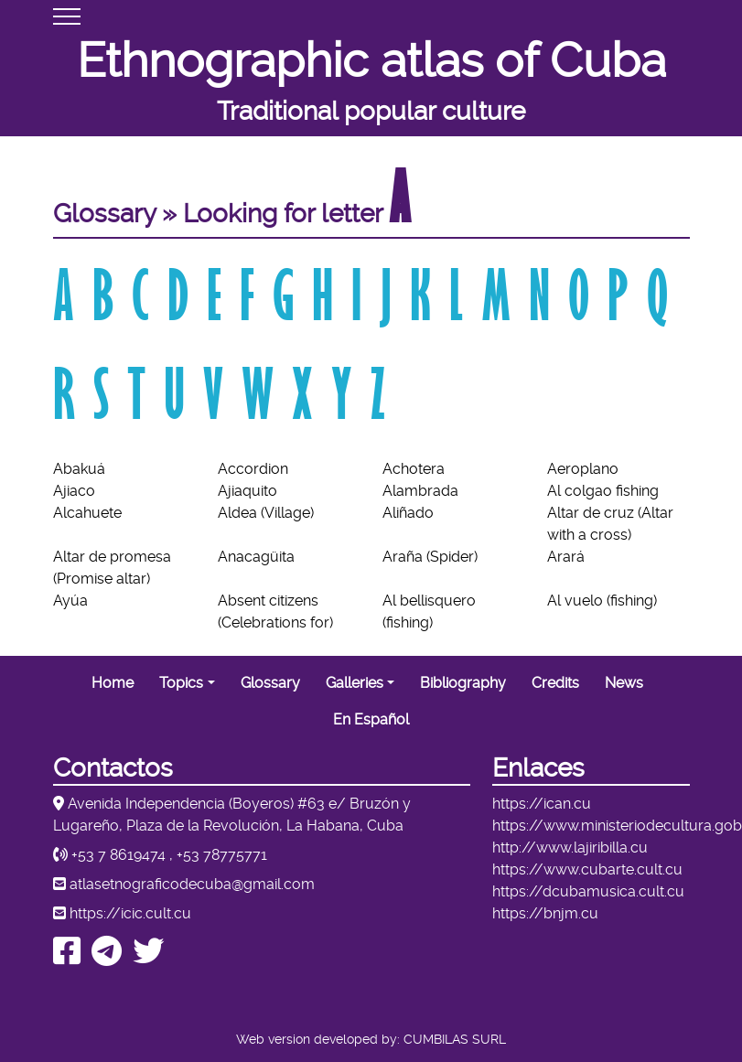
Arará (566, 556)
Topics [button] (181, 683)
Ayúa (70, 600)
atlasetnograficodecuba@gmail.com (192, 884)
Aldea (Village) (266, 512)
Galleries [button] (354, 683)
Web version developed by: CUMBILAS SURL (371, 1039)
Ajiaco (74, 490)
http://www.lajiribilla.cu (570, 847)
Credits (555, 683)
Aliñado (408, 512)
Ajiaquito (247, 490)
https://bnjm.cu (545, 913)
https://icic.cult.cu (130, 913)
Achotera (413, 468)
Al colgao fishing (603, 490)
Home (112, 683)
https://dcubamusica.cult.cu (588, 891)
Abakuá (79, 468)
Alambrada (420, 490)
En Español (371, 719)
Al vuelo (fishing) (602, 600)
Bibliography (463, 683)
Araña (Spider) (430, 556)
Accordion (253, 468)
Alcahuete (87, 512)
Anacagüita (256, 556)
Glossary (270, 683)
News (624, 683)
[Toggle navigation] (67, 16)
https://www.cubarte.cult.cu (587, 869)
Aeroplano (582, 468)
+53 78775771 (222, 855)
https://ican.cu (541, 803)
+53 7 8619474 (118, 855)
